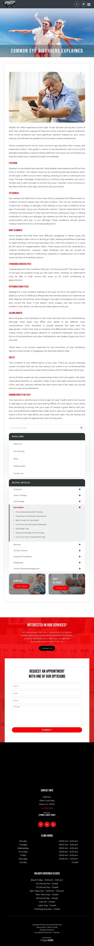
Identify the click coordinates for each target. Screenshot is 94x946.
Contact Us (18, 473)
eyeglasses (18, 563)
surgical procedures (23, 556)
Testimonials (19, 466)
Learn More (21, 586)
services (17, 545)
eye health (19, 507)
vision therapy (20, 495)
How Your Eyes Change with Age (30, 537)
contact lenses (20, 550)
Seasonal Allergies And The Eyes (30, 533)
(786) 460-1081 (47, 815)
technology (19, 501)
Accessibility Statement (43, 932)
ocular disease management (27, 569)
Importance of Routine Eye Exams (31, 516)
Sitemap (56, 932)
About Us (18, 444)
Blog (16, 459)
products (18, 489)
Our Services (19, 451)
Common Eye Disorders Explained (31, 524)
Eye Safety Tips (22, 529)
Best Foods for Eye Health (27, 520)
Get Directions (47, 808)
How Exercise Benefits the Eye (29, 512)
